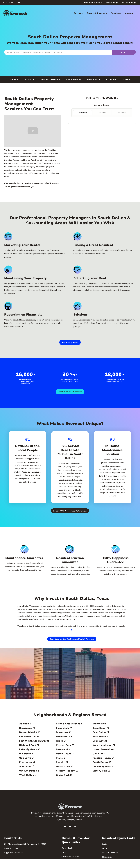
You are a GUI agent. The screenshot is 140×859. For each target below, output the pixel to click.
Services (78, 13)
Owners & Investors (97, 13)
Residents (116, 13)
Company (129, 13)
